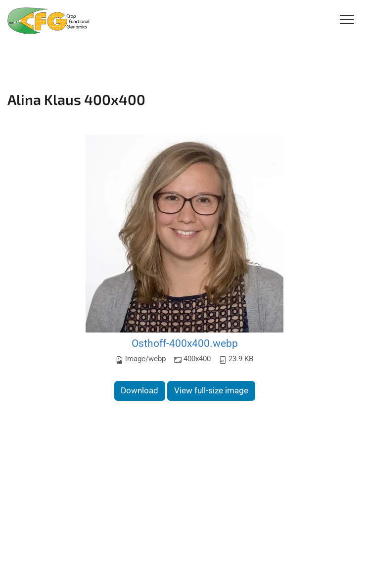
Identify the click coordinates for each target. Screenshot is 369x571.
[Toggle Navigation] (347, 20)
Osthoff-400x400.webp (185, 343)
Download (139, 390)
